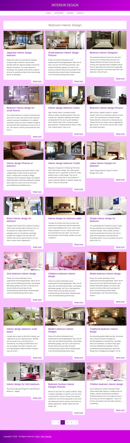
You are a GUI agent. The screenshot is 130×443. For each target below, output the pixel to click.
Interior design (65, 5)
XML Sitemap (46, 436)
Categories (58, 13)
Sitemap (70, 13)
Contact (80, 13)
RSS (37, 436)
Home (48, 13)
